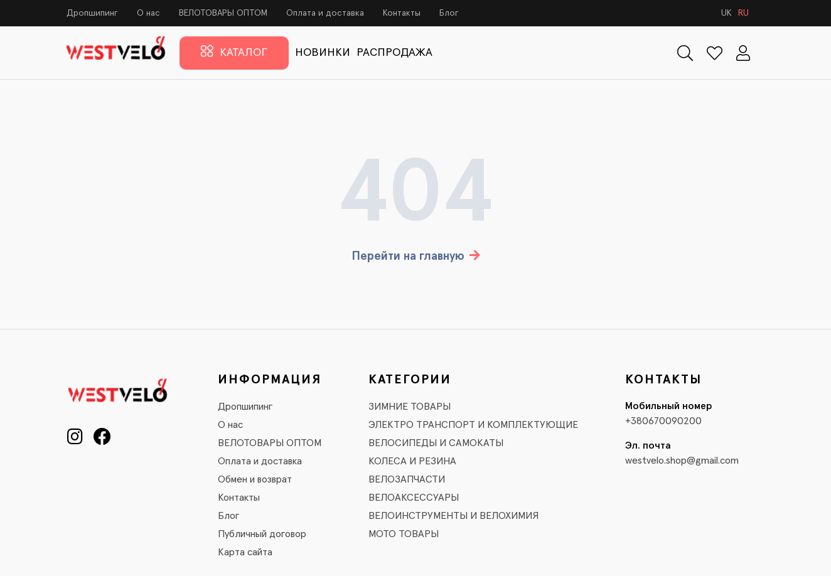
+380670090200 (663, 421)
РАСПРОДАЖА (394, 52)
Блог (449, 13)
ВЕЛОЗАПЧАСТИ (406, 479)
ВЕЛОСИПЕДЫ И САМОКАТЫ (435, 443)
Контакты (402, 13)
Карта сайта (245, 552)
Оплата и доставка (325, 13)
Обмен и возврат (255, 479)
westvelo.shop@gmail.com (682, 461)
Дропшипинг (92, 13)
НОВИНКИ (322, 52)
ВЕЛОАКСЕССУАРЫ (413, 498)
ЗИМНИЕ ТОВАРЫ (409, 407)
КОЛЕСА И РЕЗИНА (412, 461)
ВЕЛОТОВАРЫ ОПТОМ (223, 13)
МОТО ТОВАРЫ (403, 534)
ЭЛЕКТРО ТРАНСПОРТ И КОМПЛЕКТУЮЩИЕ (473, 425)
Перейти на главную (415, 256)
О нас (148, 13)
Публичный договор (262, 534)
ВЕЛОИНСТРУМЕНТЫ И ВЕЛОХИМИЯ (453, 516)
